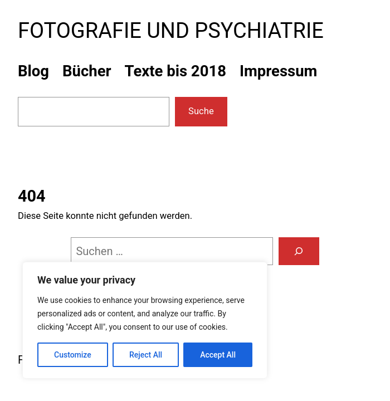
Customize (72, 354)
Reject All (145, 354)
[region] (144, 320)
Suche (201, 111)
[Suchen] (299, 251)
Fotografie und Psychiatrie (171, 30)
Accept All (218, 354)
